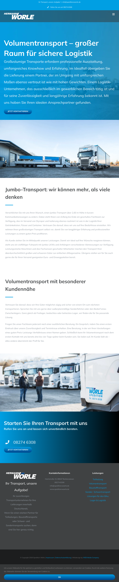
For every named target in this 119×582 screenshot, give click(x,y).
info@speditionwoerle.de (71, 2)
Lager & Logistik (98, 500)
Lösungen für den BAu (98, 496)
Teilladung (98, 479)
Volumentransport (98, 483)
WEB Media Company (91, 558)
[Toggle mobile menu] (113, 14)
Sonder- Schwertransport (97, 492)
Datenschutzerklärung (63, 558)
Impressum (50, 558)
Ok (59, 577)
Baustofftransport (98, 487)
